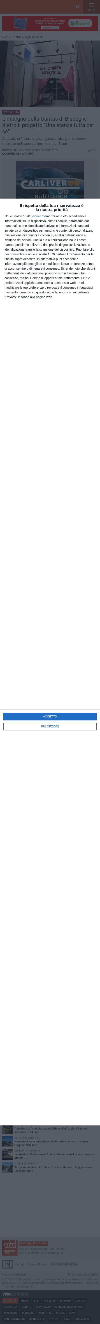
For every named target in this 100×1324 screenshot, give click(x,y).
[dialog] (50, 662)
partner (36, 216)
